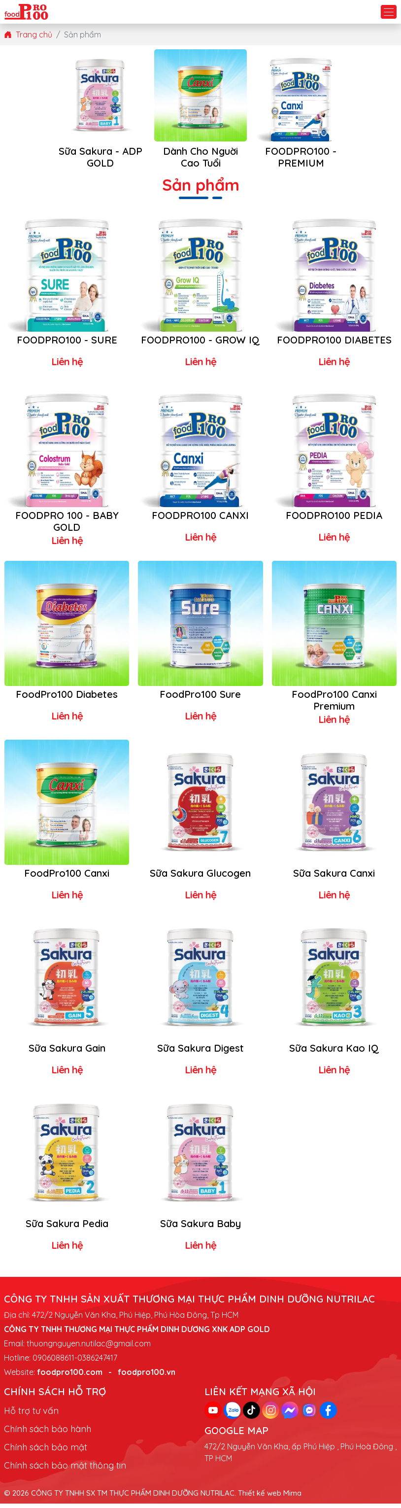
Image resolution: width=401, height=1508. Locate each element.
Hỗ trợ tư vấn (31, 1415)
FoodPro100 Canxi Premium (334, 704)
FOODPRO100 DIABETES (334, 340)
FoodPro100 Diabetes (67, 698)
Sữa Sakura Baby (200, 1228)
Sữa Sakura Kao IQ (334, 1053)
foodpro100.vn (146, 1377)
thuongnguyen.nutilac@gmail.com (89, 1348)
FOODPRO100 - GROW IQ (200, 346)
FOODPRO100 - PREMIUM (301, 157)
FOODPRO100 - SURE (67, 340)
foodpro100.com (69, 1377)
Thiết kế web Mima (269, 1498)
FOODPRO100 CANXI (200, 519)
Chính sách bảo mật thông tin (65, 1470)
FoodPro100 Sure (200, 698)
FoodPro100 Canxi (66, 878)
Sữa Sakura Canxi (334, 878)
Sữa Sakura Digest (200, 1053)
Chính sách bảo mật (45, 1452)
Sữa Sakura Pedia (67, 1228)
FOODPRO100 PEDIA (334, 519)
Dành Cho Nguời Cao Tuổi (201, 157)
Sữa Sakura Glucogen (200, 878)
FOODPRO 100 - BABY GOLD (66, 525)
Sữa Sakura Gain (67, 1053)
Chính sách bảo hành (47, 1433)
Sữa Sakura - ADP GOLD (100, 157)
